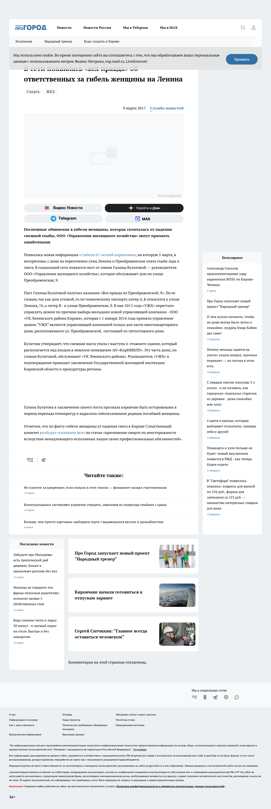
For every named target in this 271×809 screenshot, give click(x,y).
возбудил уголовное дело (63, 432)
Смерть (33, 91)
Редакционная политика (130, 725)
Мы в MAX (169, 27)
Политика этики (125, 719)
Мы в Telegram (135, 27)
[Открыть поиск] (243, 27)
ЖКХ (50, 91)
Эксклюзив (23, 41)
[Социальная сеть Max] (144, 218)
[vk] (30, 460)
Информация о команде (23, 719)
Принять (241, 59)
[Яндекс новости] (63, 208)
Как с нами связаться (21, 725)
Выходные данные (73, 734)
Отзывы (67, 714)
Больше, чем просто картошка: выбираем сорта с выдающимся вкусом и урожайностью (104, 525)
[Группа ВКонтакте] (194, 697)
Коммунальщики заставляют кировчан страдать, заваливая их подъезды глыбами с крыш (104, 508)
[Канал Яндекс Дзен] (144, 208)
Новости (64, 27)
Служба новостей (167, 108)
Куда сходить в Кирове (101, 41)
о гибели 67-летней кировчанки (107, 254)
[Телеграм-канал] (63, 218)
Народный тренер (58, 41)
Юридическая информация (25, 734)
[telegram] (45, 460)
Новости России (97, 27)
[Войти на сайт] (253, 27)
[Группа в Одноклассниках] (205, 697)
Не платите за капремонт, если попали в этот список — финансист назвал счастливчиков (104, 490)
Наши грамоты (71, 719)
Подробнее (140, 749)
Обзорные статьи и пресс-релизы (136, 714)
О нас (12, 714)
